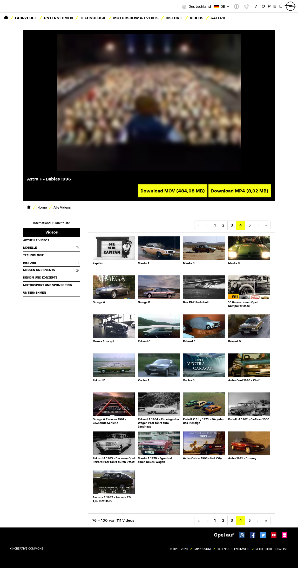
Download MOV (172, 191)
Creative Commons (26, 549)
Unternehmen (58, 18)
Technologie (93, 18)
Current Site (61, 223)
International (42, 223)
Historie (174, 18)
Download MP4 (239, 191)
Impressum (202, 549)
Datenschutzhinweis (233, 549)
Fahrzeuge (26, 18)
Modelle (30, 248)
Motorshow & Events (136, 18)
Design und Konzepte (40, 277)
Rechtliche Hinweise (271, 549)
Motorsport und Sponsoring (47, 285)
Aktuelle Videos (36, 240)
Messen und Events (39, 270)
